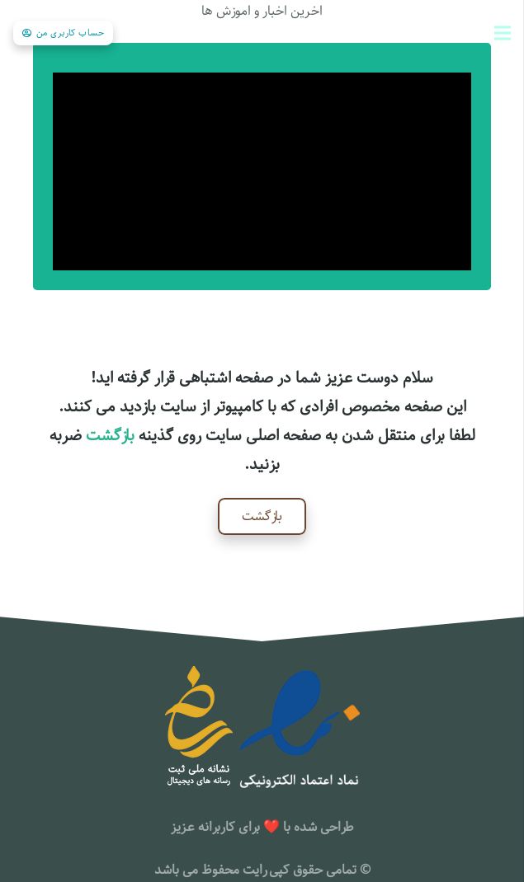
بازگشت (110, 436)
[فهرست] (503, 33)
